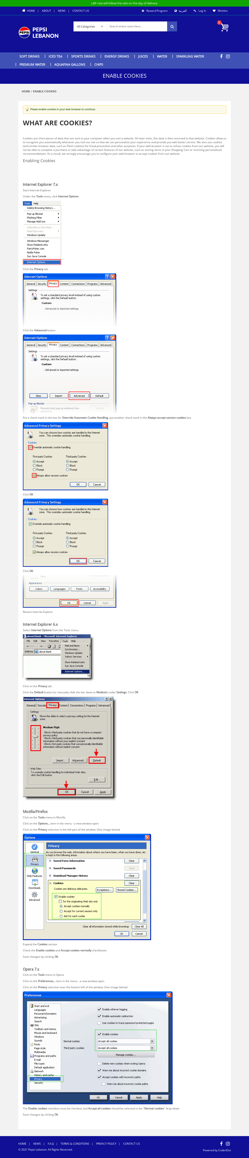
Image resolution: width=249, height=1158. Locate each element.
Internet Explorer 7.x (35, 166)
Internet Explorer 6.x (35, 170)
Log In (202, 11)
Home (28, 11)
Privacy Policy (106, 1144)
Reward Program (157, 11)
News (62, 11)
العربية (182, 10)
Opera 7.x (29, 178)
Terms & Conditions (75, 1144)
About (46, 11)
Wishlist (223, 11)
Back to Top (30, 618)
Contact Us (80, 11)
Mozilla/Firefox (32, 174)
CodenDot (224, 1150)
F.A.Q (51, 1144)
